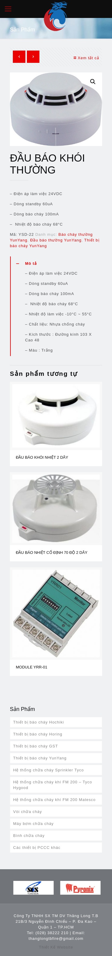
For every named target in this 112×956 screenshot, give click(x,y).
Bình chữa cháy (29, 835)
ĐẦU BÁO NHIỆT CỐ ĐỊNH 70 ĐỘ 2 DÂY (52, 552)
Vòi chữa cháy (27, 811)
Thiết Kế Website (56, 947)
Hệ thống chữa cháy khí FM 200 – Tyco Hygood (52, 785)
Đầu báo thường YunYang (56, 240)
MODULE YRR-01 (31, 667)
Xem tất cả (85, 58)
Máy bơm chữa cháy (33, 823)
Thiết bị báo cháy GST (35, 746)
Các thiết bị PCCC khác (36, 847)
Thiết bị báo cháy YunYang (40, 758)
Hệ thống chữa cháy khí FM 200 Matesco (54, 799)
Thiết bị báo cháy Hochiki (38, 722)
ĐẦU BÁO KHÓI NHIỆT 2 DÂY (42, 457)
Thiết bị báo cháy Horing (37, 734)
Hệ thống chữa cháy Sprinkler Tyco (48, 770)
